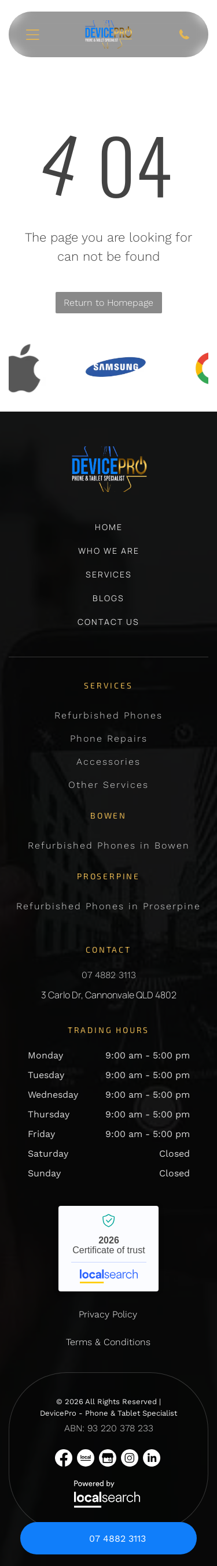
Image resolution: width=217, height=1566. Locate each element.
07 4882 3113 (109, 974)
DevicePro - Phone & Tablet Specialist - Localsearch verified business (108, 1248)
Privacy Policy (108, 1314)
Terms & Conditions (108, 1342)
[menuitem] (108, 533)
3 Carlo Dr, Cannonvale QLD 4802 (108, 995)
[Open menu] (32, 34)
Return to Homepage (108, 302)
